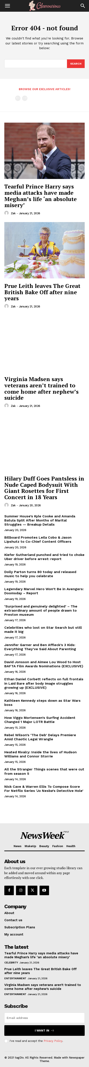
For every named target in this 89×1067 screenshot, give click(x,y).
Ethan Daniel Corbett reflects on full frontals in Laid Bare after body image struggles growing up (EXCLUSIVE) (43, 683)
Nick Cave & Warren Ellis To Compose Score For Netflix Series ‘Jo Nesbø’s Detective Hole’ (43, 788)
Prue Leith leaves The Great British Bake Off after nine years (42, 292)
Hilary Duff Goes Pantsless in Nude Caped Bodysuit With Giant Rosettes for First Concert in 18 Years (44, 488)
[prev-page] (18, 98)
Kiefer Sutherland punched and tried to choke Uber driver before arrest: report (44, 557)
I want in (44, 1030)
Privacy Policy (53, 1041)
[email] (44, 1018)
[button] (7, 6)
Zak (13, 213)
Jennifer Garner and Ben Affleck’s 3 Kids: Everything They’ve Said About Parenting (40, 647)
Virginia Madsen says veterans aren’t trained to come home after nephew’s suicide (41, 388)
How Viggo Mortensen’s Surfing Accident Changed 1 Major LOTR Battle (39, 720)
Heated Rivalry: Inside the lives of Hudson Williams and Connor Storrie (40, 754)
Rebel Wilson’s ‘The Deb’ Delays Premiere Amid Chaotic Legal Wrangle (40, 737)
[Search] (83, 6)
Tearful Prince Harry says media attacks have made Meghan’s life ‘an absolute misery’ (40, 196)
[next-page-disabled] (24, 98)
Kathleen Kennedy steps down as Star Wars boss (42, 702)
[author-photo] (7, 213)
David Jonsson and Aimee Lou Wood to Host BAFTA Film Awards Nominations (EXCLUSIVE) (43, 664)
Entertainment (15, 978)
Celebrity (11, 962)
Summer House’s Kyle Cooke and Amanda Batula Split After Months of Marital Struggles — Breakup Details (39, 520)
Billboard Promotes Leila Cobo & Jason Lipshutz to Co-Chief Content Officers (38, 539)
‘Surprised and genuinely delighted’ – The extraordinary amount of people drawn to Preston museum (40, 610)
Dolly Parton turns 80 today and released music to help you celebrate (40, 574)
